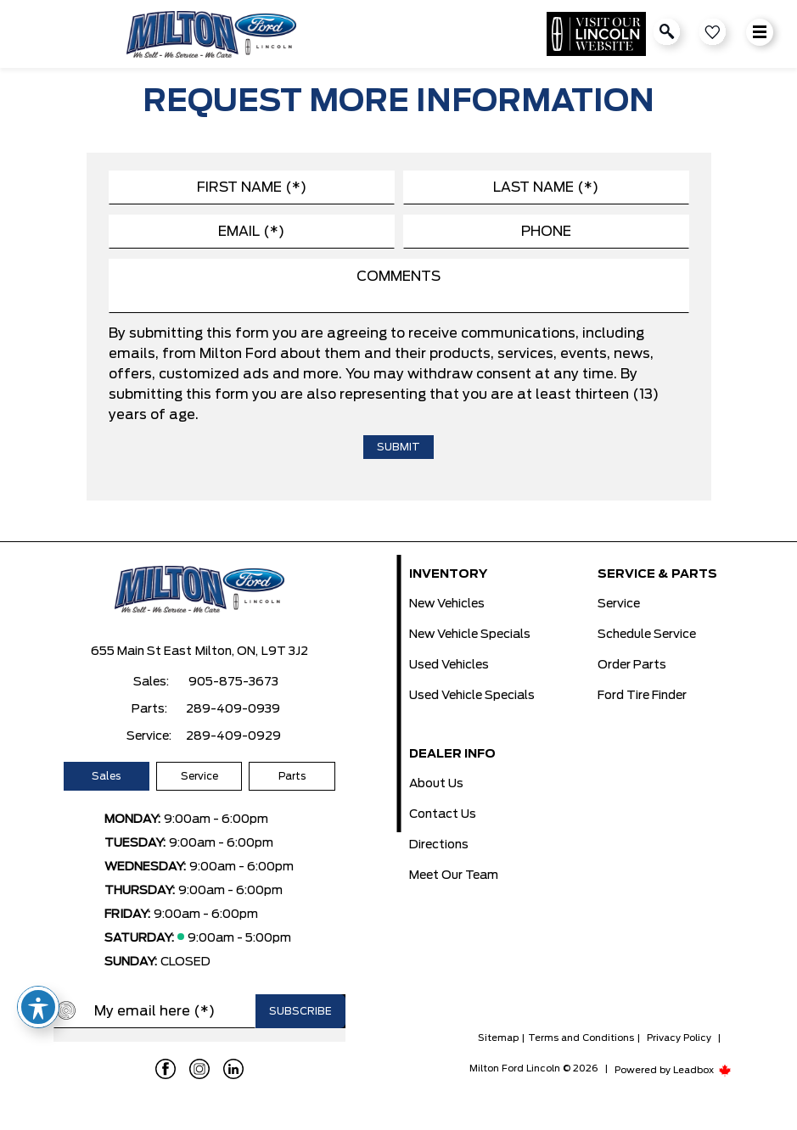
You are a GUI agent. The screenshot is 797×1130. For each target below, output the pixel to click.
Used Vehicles (449, 665)
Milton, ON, (226, 651)
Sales (106, 776)
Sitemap (498, 1038)
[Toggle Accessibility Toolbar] (38, 1007)
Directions (439, 845)
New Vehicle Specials (469, 635)
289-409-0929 (233, 736)
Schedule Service (647, 635)
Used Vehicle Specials (472, 696)
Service (199, 776)
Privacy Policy (679, 1038)
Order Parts (632, 665)
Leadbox (702, 1070)
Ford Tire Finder (642, 696)
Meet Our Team (453, 875)
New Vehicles (447, 604)
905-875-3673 (233, 682)
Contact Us (442, 814)
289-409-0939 (233, 709)
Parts (292, 776)
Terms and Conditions (581, 1038)
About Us (436, 784)
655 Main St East (141, 651)
